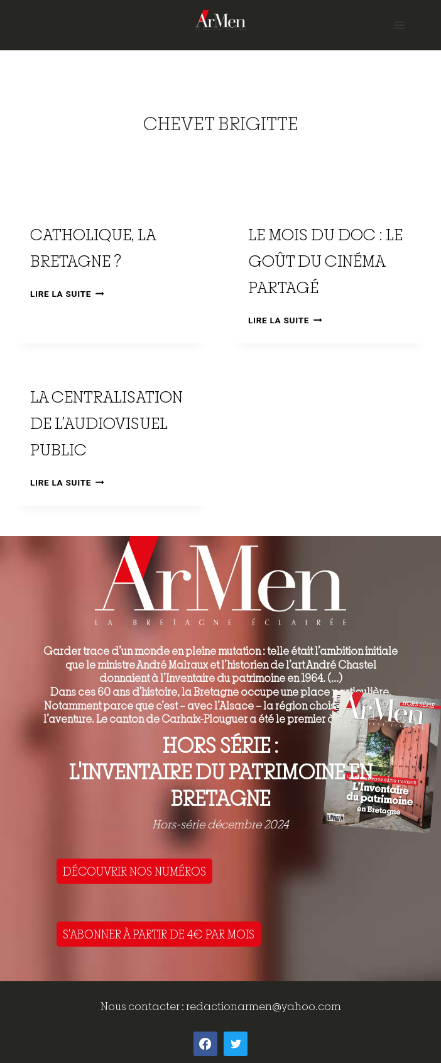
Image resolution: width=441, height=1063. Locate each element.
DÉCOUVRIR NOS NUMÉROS (134, 871)
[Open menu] (399, 25)
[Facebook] (205, 1043)
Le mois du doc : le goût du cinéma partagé (325, 261)
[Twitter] (236, 1043)
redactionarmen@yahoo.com (263, 1006)
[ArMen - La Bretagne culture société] (220, 20)
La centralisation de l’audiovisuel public (106, 423)
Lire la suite (67, 294)
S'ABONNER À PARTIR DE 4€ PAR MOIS (158, 934)
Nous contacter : (143, 1006)
